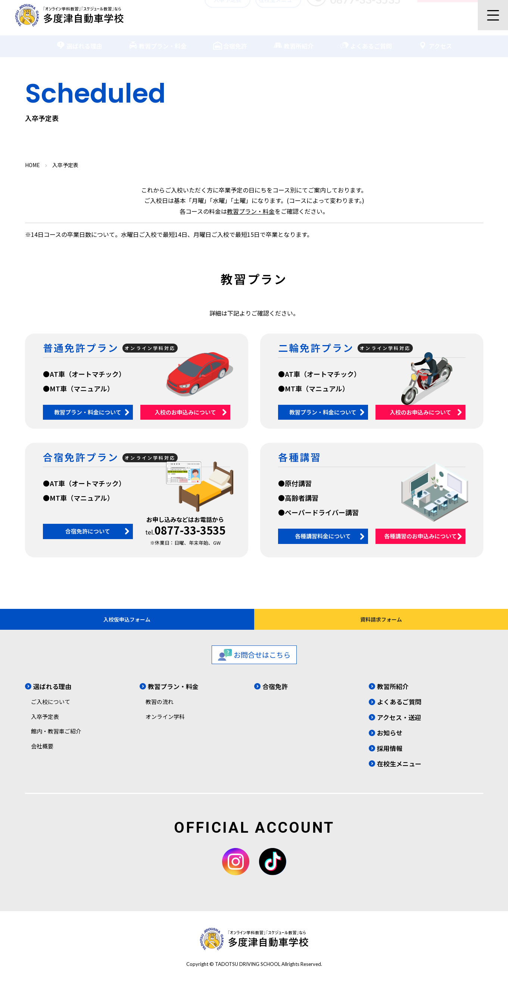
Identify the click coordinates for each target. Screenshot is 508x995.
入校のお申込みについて (185, 412)
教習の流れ (160, 712)
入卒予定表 (227, 14)
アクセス (435, 40)
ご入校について (50, 712)
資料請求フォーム (381, 624)
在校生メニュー (278, 14)
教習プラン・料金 (157, 40)
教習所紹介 (293, 40)
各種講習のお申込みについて (420, 536)
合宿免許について (87, 531)
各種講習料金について (323, 536)
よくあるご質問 (366, 40)
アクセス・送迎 (399, 727)
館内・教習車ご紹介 (56, 741)
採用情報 (389, 758)
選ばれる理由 (79, 40)
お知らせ (389, 742)
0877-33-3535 (190, 530)
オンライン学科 (165, 726)
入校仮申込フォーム (127, 624)
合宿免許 (230, 40)
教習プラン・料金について (87, 412)
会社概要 (42, 756)
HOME (32, 165)
